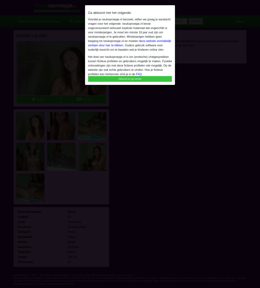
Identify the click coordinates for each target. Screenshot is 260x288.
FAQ (139, 74)
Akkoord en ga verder (130, 78)
